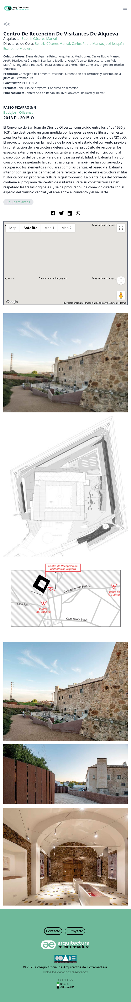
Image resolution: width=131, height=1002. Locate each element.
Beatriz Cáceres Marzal (39, 38)
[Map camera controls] (121, 280)
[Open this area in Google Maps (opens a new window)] (12, 302)
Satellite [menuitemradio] (30, 228)
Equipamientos (18, 202)
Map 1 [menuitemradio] (49, 228)
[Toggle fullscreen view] (121, 228)
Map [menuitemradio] (12, 228)
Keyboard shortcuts (73, 303)
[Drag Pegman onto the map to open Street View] (121, 295)
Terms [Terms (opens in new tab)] (123, 303)
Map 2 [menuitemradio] (67, 228)
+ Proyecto (75, 931)
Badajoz (9, 112)
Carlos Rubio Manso (87, 43)
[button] (65, 259)
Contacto (53, 931)
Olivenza (26, 112)
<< (6, 24)
